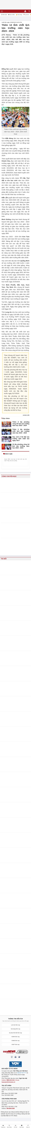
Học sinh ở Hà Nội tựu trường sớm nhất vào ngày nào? (20, 438)
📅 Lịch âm (26, 14)
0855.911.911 (11, 1080)
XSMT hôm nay (15, 1044)
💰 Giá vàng (19, 14)
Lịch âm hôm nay (15, 1025)
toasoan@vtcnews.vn (8, 1082)
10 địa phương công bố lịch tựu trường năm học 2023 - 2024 (20, 446)
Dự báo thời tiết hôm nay (15, 1032)
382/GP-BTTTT (21, 1072)
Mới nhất (4, 14)
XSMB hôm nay (15, 1040)
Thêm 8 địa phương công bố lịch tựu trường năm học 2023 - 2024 (20, 423)
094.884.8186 (11, 1108)
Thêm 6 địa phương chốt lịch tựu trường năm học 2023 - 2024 (20, 431)
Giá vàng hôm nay (15, 1029)
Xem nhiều (11, 14)
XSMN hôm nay (15, 1036)
